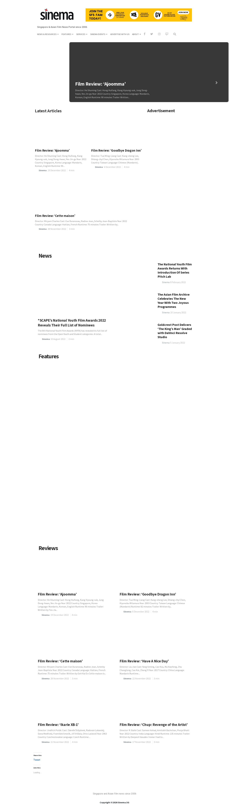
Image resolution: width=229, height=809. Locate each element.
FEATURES (66, 14)
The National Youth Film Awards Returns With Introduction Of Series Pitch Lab (175, 331)
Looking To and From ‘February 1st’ (125, 460)
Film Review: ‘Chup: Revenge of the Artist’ (154, 724)
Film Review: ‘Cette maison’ (55, 216)
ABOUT (135, 14)
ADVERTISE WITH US (119, 14)
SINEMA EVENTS (97, 14)
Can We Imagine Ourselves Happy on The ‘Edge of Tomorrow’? (170, 508)
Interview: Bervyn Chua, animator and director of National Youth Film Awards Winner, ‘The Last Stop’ (73, 399)
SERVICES (80, 14)
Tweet (36, 760)
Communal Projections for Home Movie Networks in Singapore (168, 399)
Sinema (43, 170)
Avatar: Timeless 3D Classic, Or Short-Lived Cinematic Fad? (59, 456)
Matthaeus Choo (161, 519)
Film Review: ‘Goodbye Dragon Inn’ (116, 150)
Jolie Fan (47, 522)
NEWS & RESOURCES (47, 14)
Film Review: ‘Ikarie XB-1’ (58, 724)
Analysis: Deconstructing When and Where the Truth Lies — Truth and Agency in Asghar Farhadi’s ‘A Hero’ (77, 512)
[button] (182, 82)
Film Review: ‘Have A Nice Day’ (144, 661)
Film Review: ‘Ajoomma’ (66, 83)
